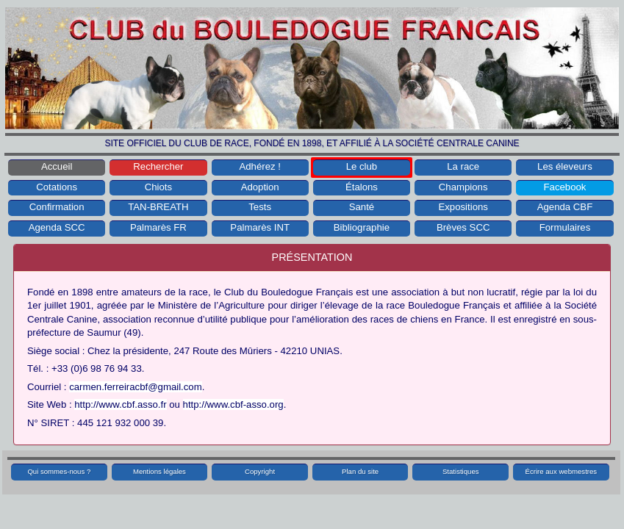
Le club (362, 166)
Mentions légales (159, 471)
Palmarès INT (260, 227)
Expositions (462, 206)
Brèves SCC (463, 227)
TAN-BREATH (158, 206)
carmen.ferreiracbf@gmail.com (135, 386)
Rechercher (158, 166)
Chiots (158, 186)
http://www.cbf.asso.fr (120, 404)
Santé (361, 206)
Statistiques (460, 471)
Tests (259, 206)
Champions (463, 186)
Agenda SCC (57, 227)
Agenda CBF (565, 206)
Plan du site (360, 471)
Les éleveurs (564, 166)
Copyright (260, 471)
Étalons (361, 186)
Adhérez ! (259, 166)
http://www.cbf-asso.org (233, 404)
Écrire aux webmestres (562, 471)
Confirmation (57, 206)
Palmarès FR (158, 227)
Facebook (565, 186)
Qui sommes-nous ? (58, 471)
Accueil (57, 166)
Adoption (260, 186)
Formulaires (565, 227)
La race (463, 166)
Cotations (56, 186)
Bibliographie (362, 227)
